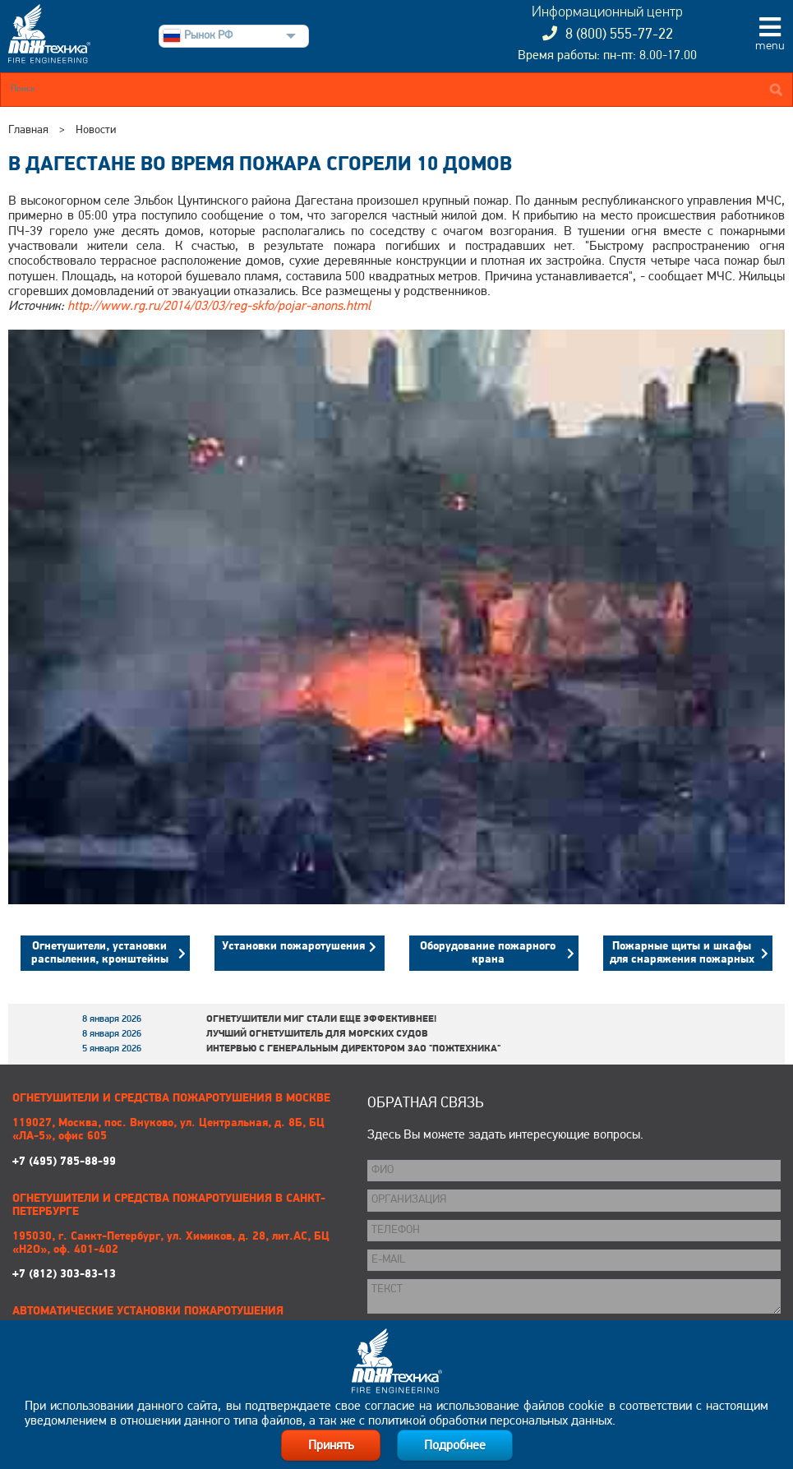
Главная (28, 130)
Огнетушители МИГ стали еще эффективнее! (321, 1019)
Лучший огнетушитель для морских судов (317, 1034)
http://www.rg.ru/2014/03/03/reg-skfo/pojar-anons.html (219, 306)
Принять (330, 1446)
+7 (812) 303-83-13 (177, 1256)
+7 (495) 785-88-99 (177, 1142)
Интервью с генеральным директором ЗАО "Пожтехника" (353, 1049)
